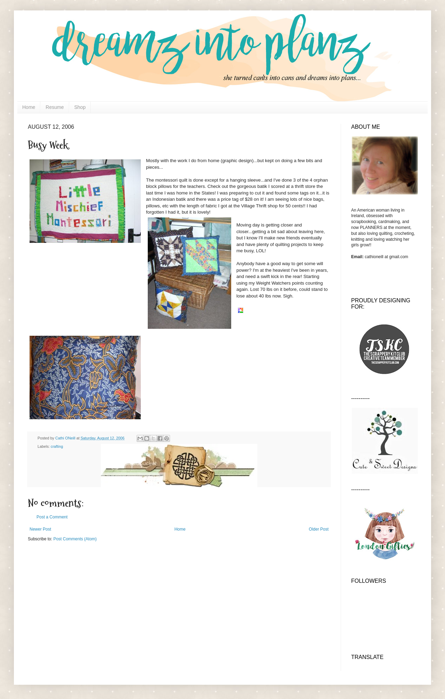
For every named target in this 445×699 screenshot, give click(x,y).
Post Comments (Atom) (75, 539)
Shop (80, 107)
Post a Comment (52, 517)
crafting (57, 446)
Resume (55, 107)
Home (28, 107)
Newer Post (40, 529)
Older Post (319, 529)
